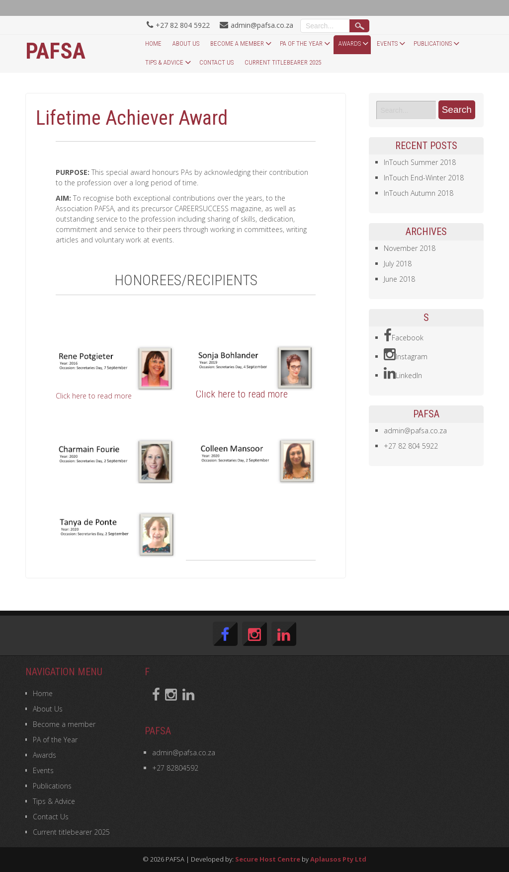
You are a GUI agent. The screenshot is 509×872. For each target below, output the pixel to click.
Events (387, 43)
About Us (185, 43)
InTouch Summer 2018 (420, 162)
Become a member (237, 43)
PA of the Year (301, 43)
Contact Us (216, 62)
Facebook (404, 336)
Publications (433, 43)
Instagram (405, 355)
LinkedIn (403, 374)
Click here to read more (94, 395)
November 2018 (409, 248)
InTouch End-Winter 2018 (424, 177)
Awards (350, 43)
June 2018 (399, 279)
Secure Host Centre (267, 859)
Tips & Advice (164, 62)
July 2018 (398, 263)
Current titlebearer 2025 (283, 62)
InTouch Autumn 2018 (418, 193)
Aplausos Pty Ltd (338, 859)
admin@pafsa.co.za (415, 430)
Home (153, 43)
